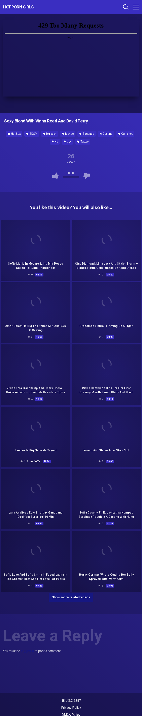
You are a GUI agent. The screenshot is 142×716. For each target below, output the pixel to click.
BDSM (31, 133)
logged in (27, 651)
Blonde (68, 133)
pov (68, 141)
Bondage (86, 133)
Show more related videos (71, 597)
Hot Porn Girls (18, 7)
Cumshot (125, 133)
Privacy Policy (71, 708)
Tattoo (83, 141)
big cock (49, 133)
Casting (106, 133)
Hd (55, 141)
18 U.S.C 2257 (71, 701)
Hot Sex (14, 133)
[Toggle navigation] (136, 7)
